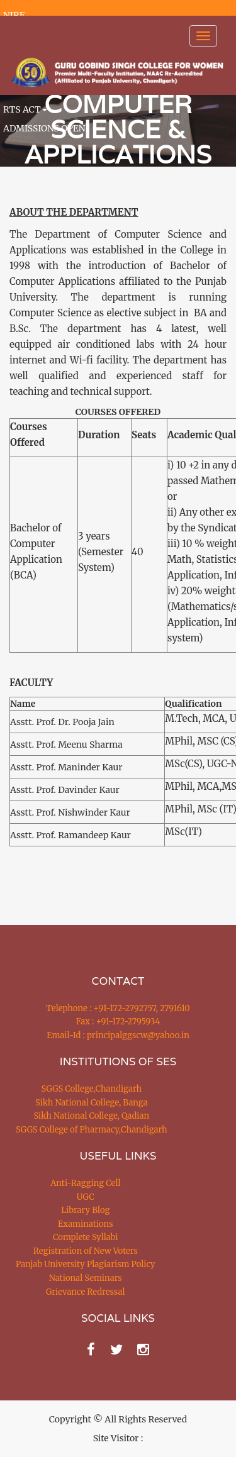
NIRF (14, 15)
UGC (85, 1197)
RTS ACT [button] (25, 109)
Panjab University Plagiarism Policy (85, 1264)
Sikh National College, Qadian (92, 1116)
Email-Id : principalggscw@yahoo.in (118, 1035)
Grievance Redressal (85, 1292)
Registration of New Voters (85, 1251)
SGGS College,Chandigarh (92, 1088)
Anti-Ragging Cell (85, 1183)
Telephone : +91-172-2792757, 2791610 (117, 1008)
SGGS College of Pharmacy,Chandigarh (91, 1129)
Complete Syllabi (85, 1237)
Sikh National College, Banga (91, 1102)
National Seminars (85, 1278)
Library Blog (85, 1210)
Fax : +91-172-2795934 (118, 1021)
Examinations (85, 1224)
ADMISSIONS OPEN (44, 128)
